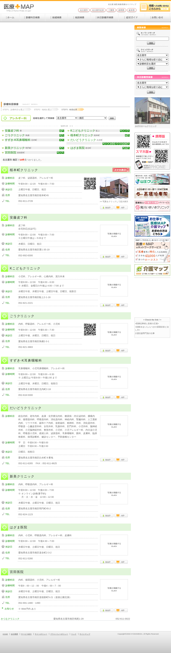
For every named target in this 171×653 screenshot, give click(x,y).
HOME (5, 634)
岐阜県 (132, 10)
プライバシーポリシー (59, 634)
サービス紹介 (26, 634)
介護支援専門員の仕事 (145, 333)
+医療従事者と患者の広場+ (147, 323)
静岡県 (121, 10)
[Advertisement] (36, 60)
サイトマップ (84, 634)
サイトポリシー (41, 634)
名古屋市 (84, 10)
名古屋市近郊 (98, 10)
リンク (73, 634)
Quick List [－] (66, 126)
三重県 (111, 10)
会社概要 (14, 634)
